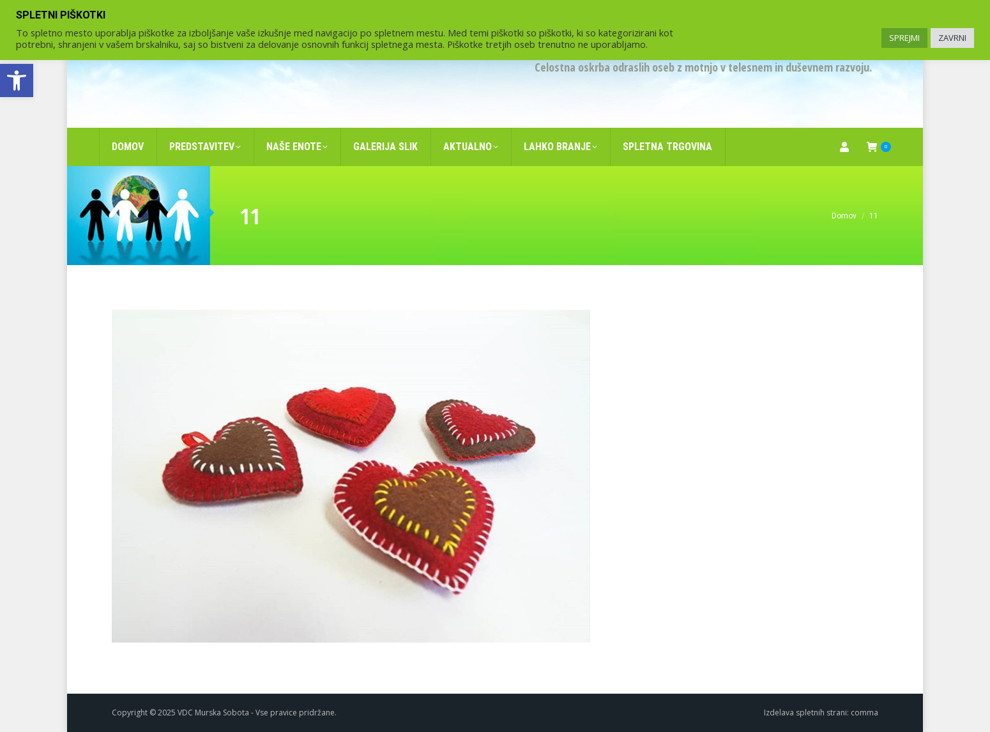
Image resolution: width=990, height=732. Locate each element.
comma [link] (864, 712)
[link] (16, 80)
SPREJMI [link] (904, 37)
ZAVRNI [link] (952, 37)
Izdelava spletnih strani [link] (805, 712)
